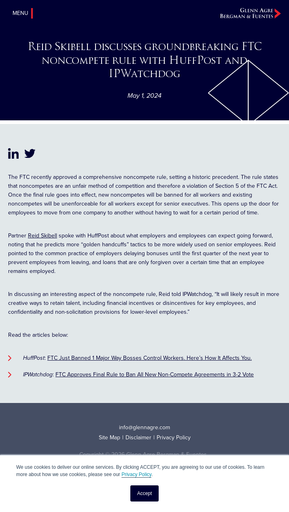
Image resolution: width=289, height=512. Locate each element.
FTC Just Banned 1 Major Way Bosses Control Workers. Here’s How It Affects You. (149, 358)
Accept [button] (144, 493)
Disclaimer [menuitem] (138, 437)
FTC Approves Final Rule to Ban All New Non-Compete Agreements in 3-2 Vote (154, 374)
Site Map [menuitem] (109, 437)
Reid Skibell (42, 235)
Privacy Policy (136, 474)
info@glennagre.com (144, 427)
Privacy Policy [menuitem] (174, 437)
